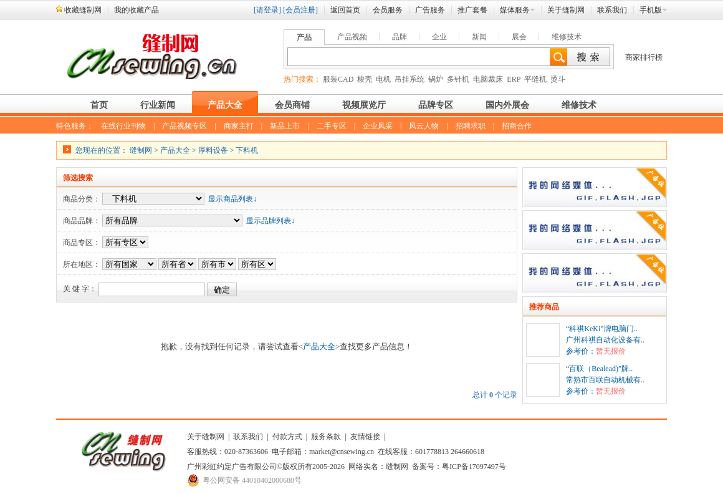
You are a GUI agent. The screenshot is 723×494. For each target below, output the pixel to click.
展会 (519, 36)
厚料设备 (213, 150)
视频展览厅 (364, 105)
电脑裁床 (488, 79)
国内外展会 (507, 105)
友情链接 (365, 436)
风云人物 (424, 126)
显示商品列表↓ (232, 199)
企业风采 (378, 126)
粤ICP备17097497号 (474, 466)
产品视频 (352, 36)
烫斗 (557, 79)
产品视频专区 (184, 126)
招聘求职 (471, 126)
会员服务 (388, 10)
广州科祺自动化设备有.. (605, 340)
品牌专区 (435, 105)
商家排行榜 (644, 57)
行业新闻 (157, 105)
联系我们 (612, 10)
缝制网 (141, 150)
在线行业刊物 (123, 126)
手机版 (650, 10)
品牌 (399, 36)
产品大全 (225, 105)
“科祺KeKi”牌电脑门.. (602, 328)
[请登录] (267, 10)
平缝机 (535, 79)
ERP (513, 79)
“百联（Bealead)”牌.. (599, 368)
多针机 (458, 79)
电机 (383, 79)
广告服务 (430, 10)
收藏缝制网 (83, 10)
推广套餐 (472, 10)
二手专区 (332, 126)
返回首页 (345, 10)
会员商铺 (292, 105)
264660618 (467, 451)
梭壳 (364, 79)
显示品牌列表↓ (270, 220)
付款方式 (287, 436)
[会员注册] (300, 10)
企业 (439, 36)
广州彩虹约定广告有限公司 (232, 466)
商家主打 (239, 126)
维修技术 (567, 36)
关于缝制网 (566, 10)
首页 (99, 105)
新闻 (479, 36)
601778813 (432, 451)
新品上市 (285, 126)
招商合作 (517, 126)
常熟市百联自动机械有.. (605, 379)
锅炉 (435, 79)
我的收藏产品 (136, 10)
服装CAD (338, 79)
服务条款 (326, 436)
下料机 (247, 150)
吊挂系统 (409, 79)
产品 (304, 37)
